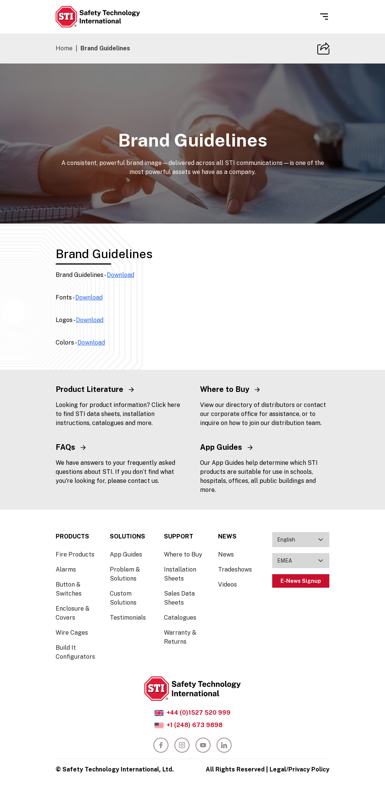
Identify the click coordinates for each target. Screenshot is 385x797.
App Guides (126, 554)
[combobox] (300, 539)
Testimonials (128, 617)
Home (64, 48)
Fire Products (75, 554)
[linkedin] (224, 745)
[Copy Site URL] (323, 48)
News (226, 554)
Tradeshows (235, 569)
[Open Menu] (324, 16)
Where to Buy (183, 554)
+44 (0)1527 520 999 (198, 712)
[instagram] (181, 745)
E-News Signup (300, 581)
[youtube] (203, 745)
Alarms (66, 569)
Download (120, 274)
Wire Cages (72, 632)
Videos (227, 584)
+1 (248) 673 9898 (195, 725)
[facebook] (160, 745)
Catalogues (180, 617)
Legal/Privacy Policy (299, 769)
